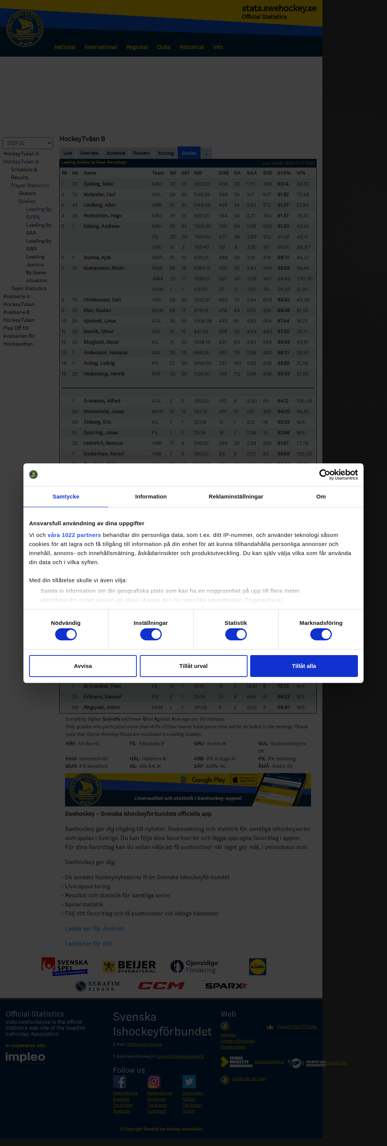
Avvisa (83, 666)
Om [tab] (321, 496)
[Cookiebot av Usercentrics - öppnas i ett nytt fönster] (325, 474)
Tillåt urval (194, 666)
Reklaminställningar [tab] (236, 496)
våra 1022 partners (74, 535)
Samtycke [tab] (66, 496)
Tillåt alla (304, 666)
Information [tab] (151, 496)
